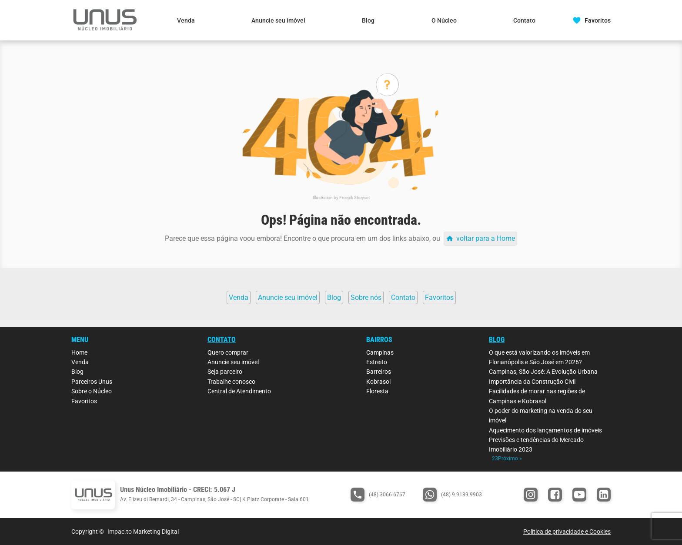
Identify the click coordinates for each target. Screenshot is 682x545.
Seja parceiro (224, 371)
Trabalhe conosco (231, 381)
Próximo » (510, 458)
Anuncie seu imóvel (278, 20)
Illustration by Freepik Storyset (341, 197)
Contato (524, 20)
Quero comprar (227, 352)
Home (79, 352)
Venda (186, 20)
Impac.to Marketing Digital (143, 531)
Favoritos (84, 401)
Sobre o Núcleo (91, 391)
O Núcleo (444, 20)
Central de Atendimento (239, 391)
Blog (368, 20)
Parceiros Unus (91, 381)
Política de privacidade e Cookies (567, 531)
